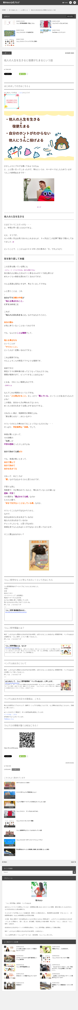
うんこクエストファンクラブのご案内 (26, 41)
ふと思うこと (6, 53)
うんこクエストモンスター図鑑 (60, 957)
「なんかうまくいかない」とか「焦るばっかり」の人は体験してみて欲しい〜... (62, 968)
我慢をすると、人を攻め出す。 (60, 948)
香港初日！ (19, 985)
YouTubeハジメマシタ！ (59, 32)
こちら (20, 92)
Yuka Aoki (8, 69)
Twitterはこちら (9, 719)
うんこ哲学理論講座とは (23, 966)
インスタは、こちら (10, 714)
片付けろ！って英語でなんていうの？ (26, 976)
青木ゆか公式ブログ (11, 3)
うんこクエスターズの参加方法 (24, 32)
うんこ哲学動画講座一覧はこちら (25, 23)
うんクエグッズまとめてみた (60, 23)
